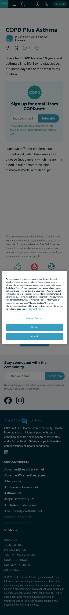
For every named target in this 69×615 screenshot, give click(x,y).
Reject (34, 327)
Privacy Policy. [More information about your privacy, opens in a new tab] (35, 309)
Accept (34, 336)
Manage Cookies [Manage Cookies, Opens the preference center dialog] (34, 318)
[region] (34, 307)
